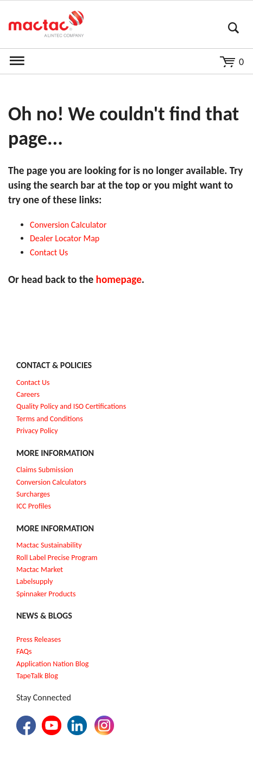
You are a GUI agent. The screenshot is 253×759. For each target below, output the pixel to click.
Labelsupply (34, 581)
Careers (28, 394)
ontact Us (51, 252)
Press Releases (38, 639)
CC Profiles (34, 506)
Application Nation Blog (52, 663)
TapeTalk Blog (37, 675)
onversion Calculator (71, 225)
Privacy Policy (37, 430)
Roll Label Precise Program (57, 557)
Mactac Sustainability (49, 545)
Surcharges (33, 494)
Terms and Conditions (49, 418)
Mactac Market (39, 569)
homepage (119, 279)
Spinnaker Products (45, 594)
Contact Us (33, 382)
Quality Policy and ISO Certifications (71, 406)
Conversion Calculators (51, 482)
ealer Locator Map (67, 238)
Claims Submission (44, 469)
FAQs (24, 651)
